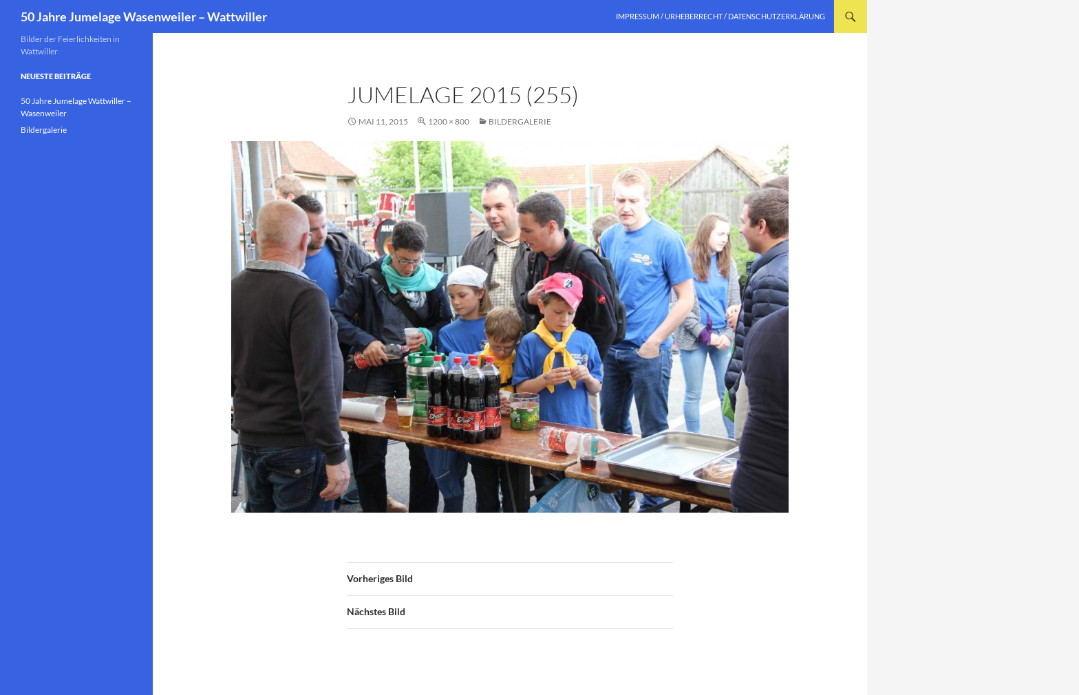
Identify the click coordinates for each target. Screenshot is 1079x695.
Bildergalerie (520, 121)
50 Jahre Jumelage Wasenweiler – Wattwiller (144, 16)
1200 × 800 (448, 121)
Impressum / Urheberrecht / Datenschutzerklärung (720, 16)
